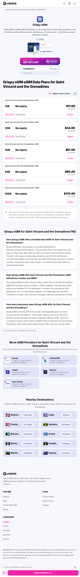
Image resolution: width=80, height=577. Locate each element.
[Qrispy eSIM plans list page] (47, 49)
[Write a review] (74, 3)
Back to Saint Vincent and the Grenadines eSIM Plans (24, 10)
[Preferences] (69, 3)
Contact (45, 507)
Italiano (6, 541)
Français (6, 532)
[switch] (74, 95)
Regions (6, 498)
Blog (5, 502)
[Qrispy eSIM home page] (33, 49)
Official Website (43, 573)
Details (71, 116)
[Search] (64, 3)
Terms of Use (47, 502)
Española (6, 536)
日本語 (5, 528)
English (6, 524)
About (5, 511)
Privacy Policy (48, 498)
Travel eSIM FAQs (10, 507)
